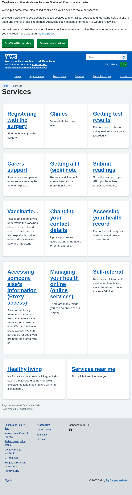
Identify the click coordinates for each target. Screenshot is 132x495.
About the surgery (102, 76)
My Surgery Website (116, 480)
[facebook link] (70, 430)
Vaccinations (23, 211)
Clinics (59, 113)
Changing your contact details (62, 221)
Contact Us (126, 76)
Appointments (36, 76)
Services (79, 76)
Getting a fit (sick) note (64, 166)
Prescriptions (59, 76)
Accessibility (43, 425)
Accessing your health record (107, 217)
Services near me (93, 369)
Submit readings (104, 166)
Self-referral (108, 271)
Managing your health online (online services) (64, 284)
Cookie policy (44, 429)
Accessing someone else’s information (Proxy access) (22, 287)
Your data (42, 434)
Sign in (8, 480)
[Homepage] (43, 58)
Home (18, 76)
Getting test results (108, 116)
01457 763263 (39, 64)
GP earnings (11, 458)
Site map (41, 439)
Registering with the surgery (22, 120)
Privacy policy (12, 471)
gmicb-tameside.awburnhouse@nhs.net (26, 67)
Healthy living (24, 369)
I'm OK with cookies (17, 43)
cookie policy (46, 33)
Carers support (17, 166)
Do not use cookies (52, 43)
